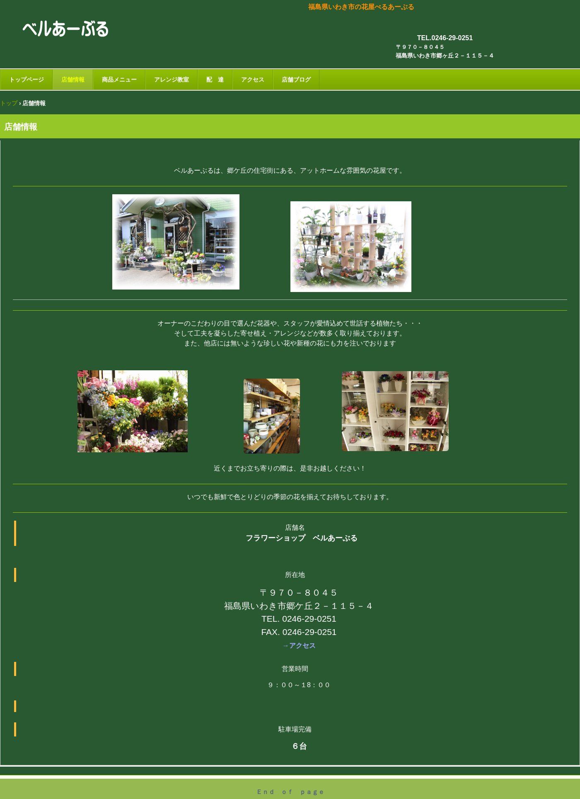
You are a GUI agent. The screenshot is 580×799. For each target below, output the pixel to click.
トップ (8, 103)
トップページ (26, 79)
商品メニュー (119, 79)
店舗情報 (73, 79)
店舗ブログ (296, 79)
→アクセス (299, 645)
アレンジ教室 (171, 79)
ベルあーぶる (70, 31)
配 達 (215, 79)
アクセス (252, 79)
